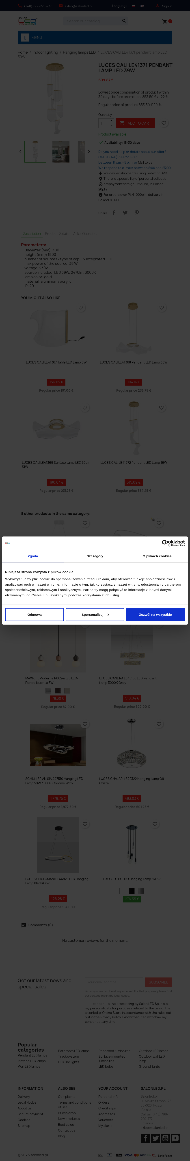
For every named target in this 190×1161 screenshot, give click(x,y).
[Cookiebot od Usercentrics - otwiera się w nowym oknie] (165, 543)
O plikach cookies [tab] (157, 556)
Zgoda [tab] (33, 556)
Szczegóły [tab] (95, 556)
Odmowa (35, 614)
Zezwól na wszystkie (155, 614)
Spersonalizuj (95, 614)
